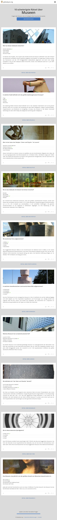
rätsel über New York (28, 454)
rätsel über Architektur (28, 216)
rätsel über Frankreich (28, 498)
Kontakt (40, 517)
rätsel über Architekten (28, 72)
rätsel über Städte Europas (28, 264)
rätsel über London (28, 359)
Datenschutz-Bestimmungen (30, 517)
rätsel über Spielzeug (28, 120)
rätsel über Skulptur (28, 167)
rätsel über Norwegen (28, 311)
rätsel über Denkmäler (28, 408)
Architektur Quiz (28, 19)
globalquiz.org (8, 2)
